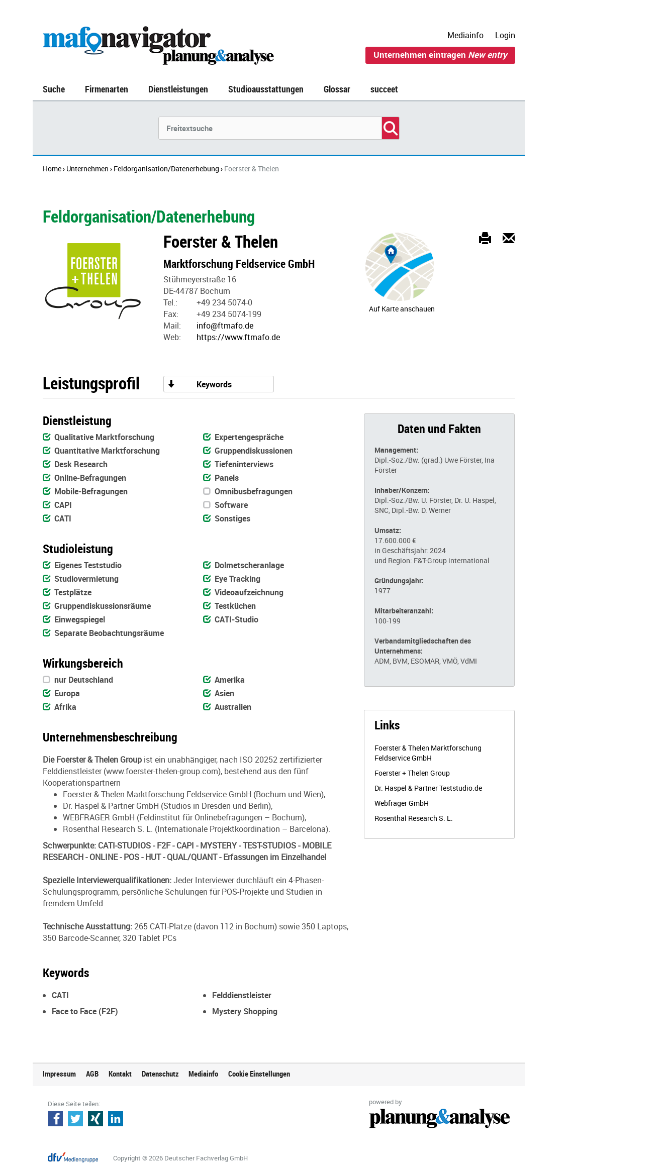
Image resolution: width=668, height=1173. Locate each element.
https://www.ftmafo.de (238, 337)
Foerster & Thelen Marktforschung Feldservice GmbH (428, 753)
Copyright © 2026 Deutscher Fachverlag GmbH (180, 1157)
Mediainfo (465, 35)
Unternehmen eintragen (440, 54)
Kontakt (120, 1074)
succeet (384, 89)
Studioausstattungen (266, 89)
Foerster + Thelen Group (412, 773)
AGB (92, 1074)
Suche (54, 89)
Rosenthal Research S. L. (413, 818)
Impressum (59, 1074)
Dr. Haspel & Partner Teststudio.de (428, 788)
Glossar (337, 89)
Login (505, 35)
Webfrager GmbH (401, 803)
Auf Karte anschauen (402, 308)
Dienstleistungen (178, 89)
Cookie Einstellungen (259, 1074)
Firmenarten (106, 89)
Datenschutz (160, 1074)
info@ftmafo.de (225, 325)
